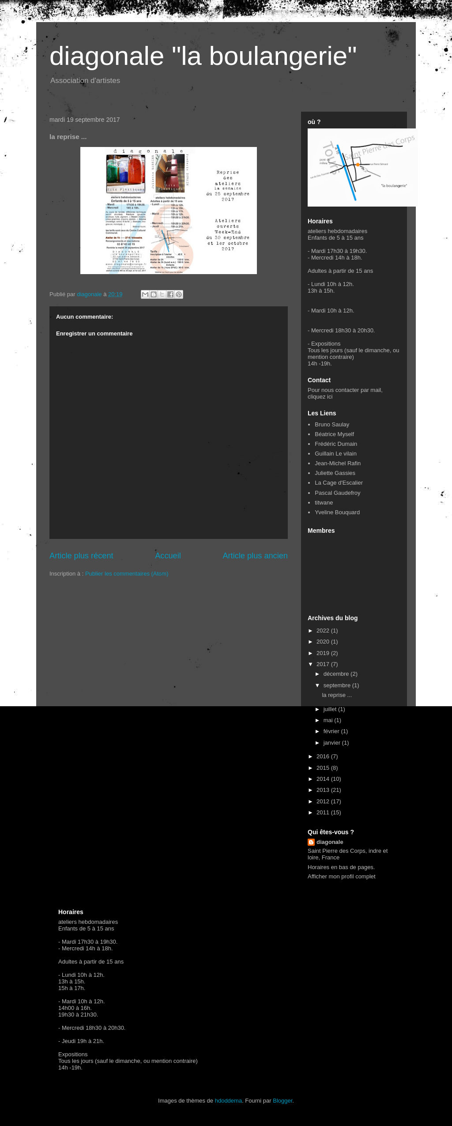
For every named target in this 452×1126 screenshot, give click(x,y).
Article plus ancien (255, 555)
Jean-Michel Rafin (338, 463)
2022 (323, 630)
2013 (323, 790)
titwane (324, 502)
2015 (323, 767)
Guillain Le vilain (336, 453)
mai (329, 720)
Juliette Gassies (335, 473)
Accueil (168, 555)
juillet (331, 709)
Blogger (282, 1100)
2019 (323, 653)
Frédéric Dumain (336, 444)
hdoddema (228, 1100)
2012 (323, 801)
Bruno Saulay (332, 424)
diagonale (329, 842)
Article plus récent (81, 555)
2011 (323, 812)
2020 (323, 641)
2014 (323, 779)
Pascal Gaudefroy (337, 493)
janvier (333, 742)
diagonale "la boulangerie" (203, 56)
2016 (323, 756)
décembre (337, 673)
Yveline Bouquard (337, 512)
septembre (338, 685)
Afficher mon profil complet (342, 876)
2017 (323, 664)
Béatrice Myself (334, 434)
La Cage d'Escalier (339, 482)
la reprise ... (337, 695)
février (332, 731)
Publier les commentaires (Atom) (127, 573)
